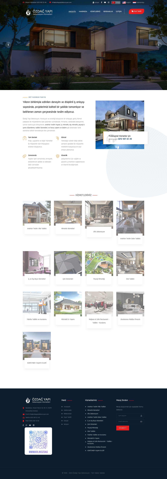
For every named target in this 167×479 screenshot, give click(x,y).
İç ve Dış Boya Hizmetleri (95, 421)
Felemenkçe (138, 2)
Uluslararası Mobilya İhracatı (96, 447)
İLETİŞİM (119, 11)
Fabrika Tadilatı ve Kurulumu (96, 435)
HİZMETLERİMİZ (95, 11)
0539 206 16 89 (34, 421)
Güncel (63, 137)
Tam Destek (32, 137)
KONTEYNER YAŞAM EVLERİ (95, 451)
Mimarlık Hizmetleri (93, 410)
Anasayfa (67, 407)
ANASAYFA (72, 11)
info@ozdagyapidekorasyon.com (39, 414)
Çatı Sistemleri (92, 424)
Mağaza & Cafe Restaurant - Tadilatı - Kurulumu (99, 442)
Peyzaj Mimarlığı (92, 428)
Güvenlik (64, 155)
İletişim (66, 424)
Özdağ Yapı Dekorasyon (81, 473)
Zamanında (32, 155)
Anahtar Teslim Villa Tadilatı (96, 407)
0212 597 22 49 (41, 2)
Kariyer (96, 2)
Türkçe (116, 2)
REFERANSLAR (108, 11)
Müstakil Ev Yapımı (93, 438)
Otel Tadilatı (91, 431)
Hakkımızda (67, 410)
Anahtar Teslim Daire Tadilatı (96, 417)
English (126, 2)
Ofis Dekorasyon (92, 414)
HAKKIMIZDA (83, 11)
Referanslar (68, 414)
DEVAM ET (122, 428)
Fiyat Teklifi (136, 11)
